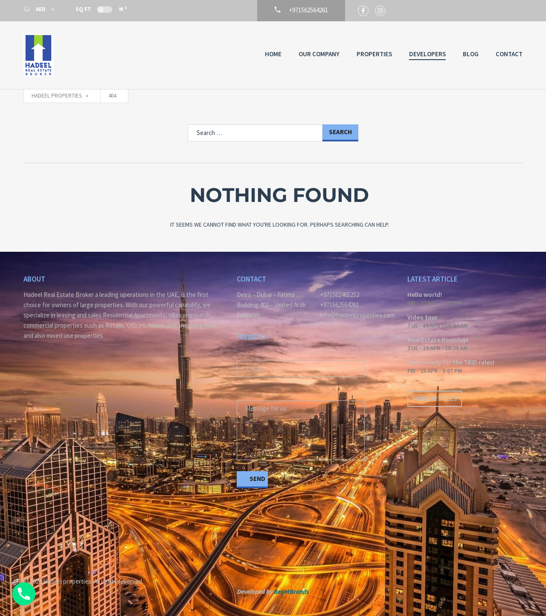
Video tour (422, 317)
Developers (427, 54)
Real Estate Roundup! (437, 340)
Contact (509, 54)
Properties (374, 54)
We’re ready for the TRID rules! (450, 362)
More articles (434, 398)
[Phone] (23, 593)
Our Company (319, 54)
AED (35, 9)
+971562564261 (339, 305)
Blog (471, 54)
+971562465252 (339, 295)
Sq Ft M (101, 9)
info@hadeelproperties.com (357, 315)
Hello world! (424, 295)
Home (273, 54)
